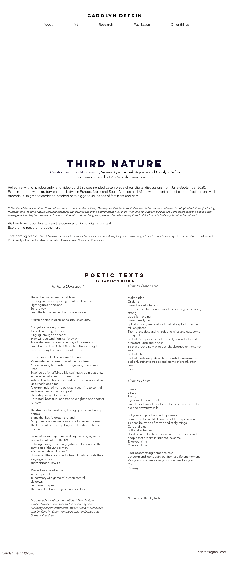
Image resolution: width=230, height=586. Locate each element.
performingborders (29, 223)
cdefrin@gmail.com (212, 552)
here (57, 227)
